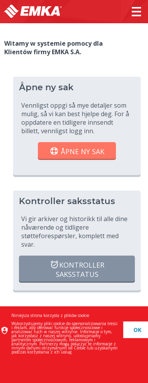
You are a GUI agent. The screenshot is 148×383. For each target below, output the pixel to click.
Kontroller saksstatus (77, 269)
